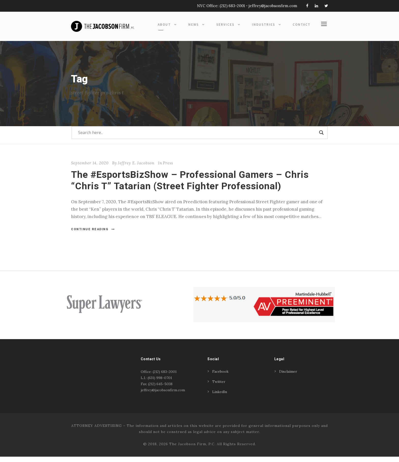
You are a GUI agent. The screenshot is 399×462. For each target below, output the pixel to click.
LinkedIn (219, 397)
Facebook (220, 376)
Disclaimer (288, 376)
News (193, 24)
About (164, 24)
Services (225, 24)
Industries (263, 24)
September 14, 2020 (90, 168)
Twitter (218, 387)
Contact (301, 24)
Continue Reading (93, 234)
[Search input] (197, 137)
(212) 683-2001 (232, 5)
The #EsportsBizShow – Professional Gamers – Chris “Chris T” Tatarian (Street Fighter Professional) (190, 186)
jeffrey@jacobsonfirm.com (273, 5)
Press (168, 168)
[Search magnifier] (321, 137)
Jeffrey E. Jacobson (136, 168)
